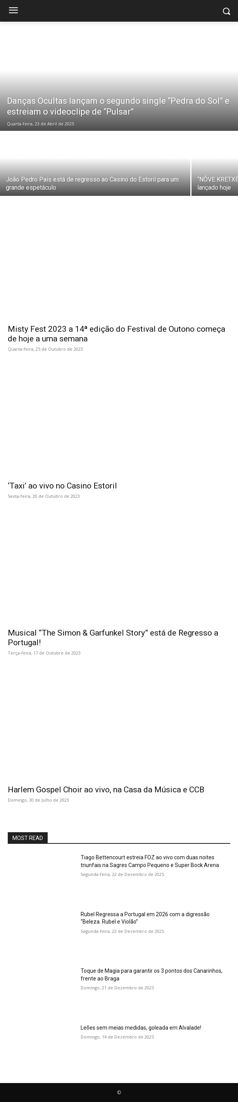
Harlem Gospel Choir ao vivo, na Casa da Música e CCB (106, 789)
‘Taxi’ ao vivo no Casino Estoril (62, 485)
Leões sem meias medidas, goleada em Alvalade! (141, 1028)
